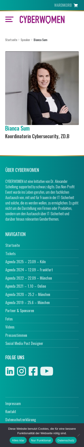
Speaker (25, 39)
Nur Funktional (41, 440)
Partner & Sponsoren (19, 310)
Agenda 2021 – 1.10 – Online (25, 286)
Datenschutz (66, 440)
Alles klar (18, 440)
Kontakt (10, 411)
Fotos (9, 319)
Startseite (11, 39)
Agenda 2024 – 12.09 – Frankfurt (29, 269)
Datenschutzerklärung (20, 419)
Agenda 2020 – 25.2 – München (27, 294)
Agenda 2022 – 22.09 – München (28, 278)
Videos (10, 327)
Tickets (10, 253)
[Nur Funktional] (78, 435)
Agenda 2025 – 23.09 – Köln (25, 261)
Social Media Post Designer (24, 343)
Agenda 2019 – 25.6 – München (27, 302)
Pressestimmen (16, 335)
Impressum (13, 403)
